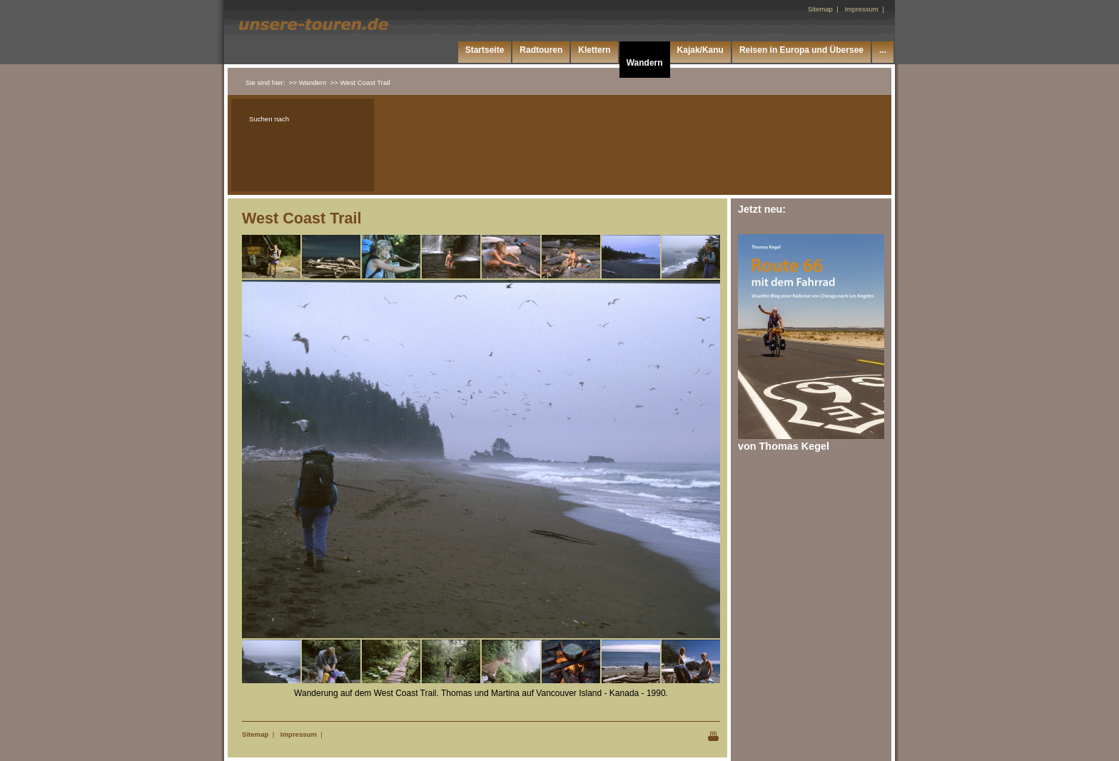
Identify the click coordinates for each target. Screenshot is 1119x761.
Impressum (298, 734)
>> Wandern (307, 82)
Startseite (485, 50)
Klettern (594, 50)
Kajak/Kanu (700, 50)
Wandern (645, 63)
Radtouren (541, 50)
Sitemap (255, 734)
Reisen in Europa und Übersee (801, 50)
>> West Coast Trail (360, 82)
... (882, 50)
